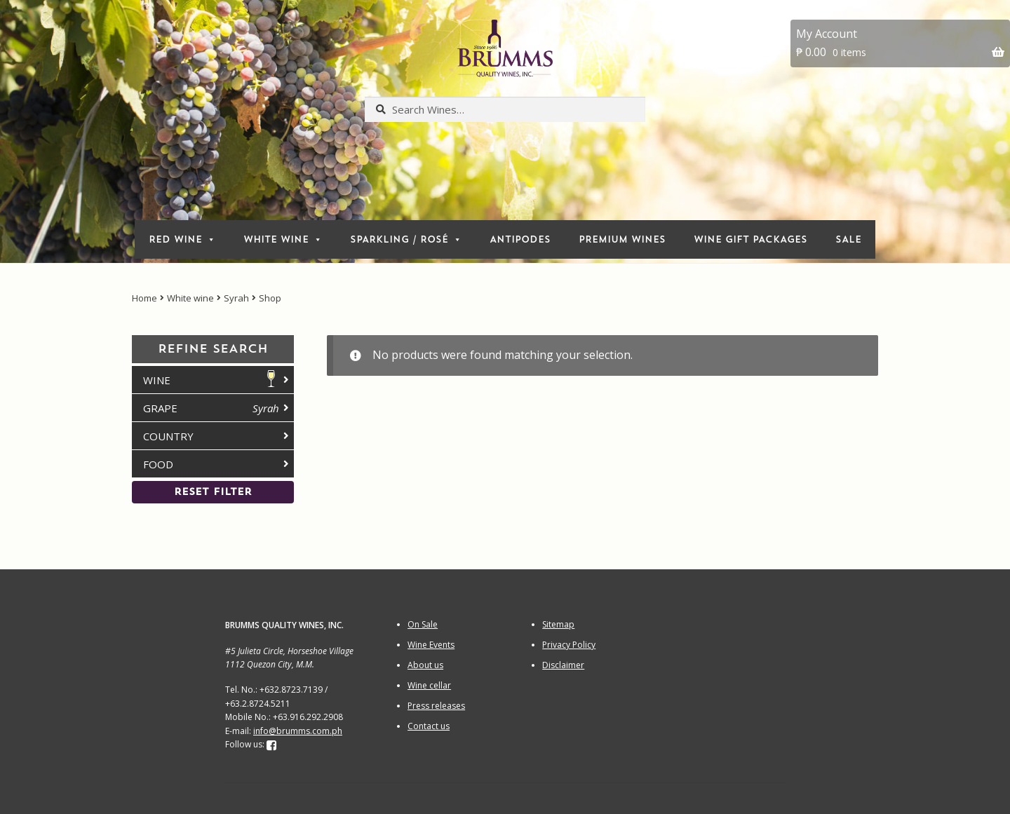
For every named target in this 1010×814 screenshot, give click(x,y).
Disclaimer (563, 665)
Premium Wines (622, 239)
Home (144, 298)
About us (425, 665)
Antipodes (520, 239)
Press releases (436, 706)
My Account (826, 33)
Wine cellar (429, 685)
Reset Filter (213, 492)
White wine (190, 298)
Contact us (429, 726)
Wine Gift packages (750, 239)
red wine (182, 239)
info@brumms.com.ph (297, 731)
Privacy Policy (568, 645)
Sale (848, 239)
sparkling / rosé (406, 239)
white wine (282, 239)
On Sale (423, 624)
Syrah (236, 298)
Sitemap (558, 624)
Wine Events (431, 645)
